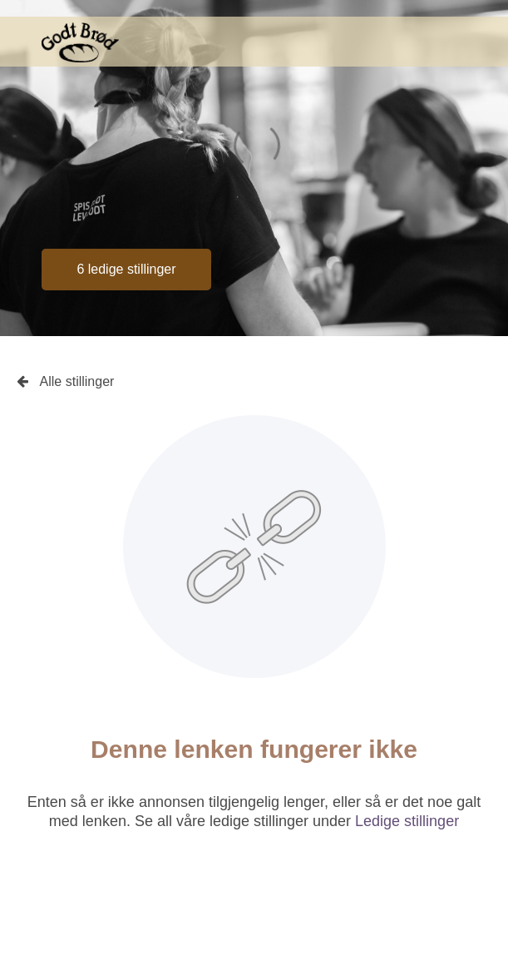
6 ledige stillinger (125, 269)
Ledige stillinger (407, 821)
